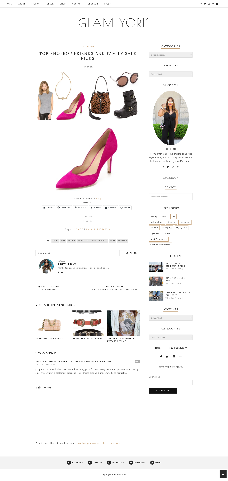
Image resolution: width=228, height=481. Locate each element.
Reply (137, 362)
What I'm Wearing (174, 269)
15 (106, 229)
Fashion (36, 3)
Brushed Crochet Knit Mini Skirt (177, 264)
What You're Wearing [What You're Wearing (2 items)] (160, 244)
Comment (44, 253)
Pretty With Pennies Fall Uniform (114, 290)
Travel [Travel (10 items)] (168, 233)
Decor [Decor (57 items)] (165, 216)
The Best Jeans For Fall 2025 (177, 293)
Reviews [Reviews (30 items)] (154, 228)
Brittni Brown (67, 264)
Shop (63, 3)
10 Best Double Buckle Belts (87, 339)
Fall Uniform (49, 290)
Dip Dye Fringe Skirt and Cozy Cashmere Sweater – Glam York (73, 362)
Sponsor (93, 3)
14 (103, 229)
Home (9, 3)
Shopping (88, 46)
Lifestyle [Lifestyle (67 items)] (172, 222)
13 (100, 229)
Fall (63, 241)
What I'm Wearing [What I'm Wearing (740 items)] (158, 239)
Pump (98, 199)
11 (93, 229)
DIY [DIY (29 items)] (173, 216)
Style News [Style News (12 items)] (155, 233)
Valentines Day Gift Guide (49, 339)
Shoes (112, 241)
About (21, 3)
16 (109, 229)
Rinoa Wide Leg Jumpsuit (175, 279)
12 (97, 229)
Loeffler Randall (99, 241)
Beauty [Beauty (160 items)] (153, 216)
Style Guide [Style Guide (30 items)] (181, 228)
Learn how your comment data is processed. (98, 443)
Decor (50, 3)
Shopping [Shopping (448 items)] (167, 228)
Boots (55, 241)
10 (90, 229)
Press (107, 3)
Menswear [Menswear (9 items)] (185, 222)
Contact (77, 3)
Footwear (83, 241)
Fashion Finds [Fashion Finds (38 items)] (156, 222)
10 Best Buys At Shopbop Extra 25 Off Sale (121, 340)
